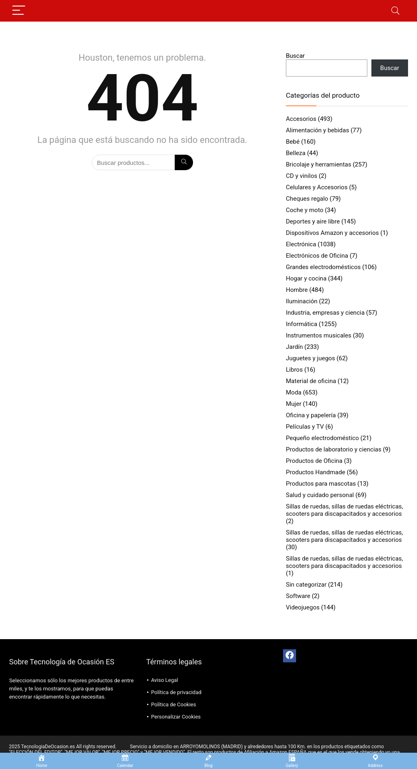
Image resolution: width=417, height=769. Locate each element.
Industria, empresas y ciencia (325, 312)
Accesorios (301, 119)
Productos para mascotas (321, 483)
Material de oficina (311, 381)
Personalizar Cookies (176, 717)
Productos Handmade (315, 472)
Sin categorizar (306, 584)
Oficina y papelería (311, 415)
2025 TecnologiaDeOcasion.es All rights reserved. (62, 746)
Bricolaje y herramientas (318, 164)
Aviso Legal (164, 680)
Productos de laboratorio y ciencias (333, 449)
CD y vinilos (301, 176)
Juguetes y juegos (310, 358)
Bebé (293, 141)
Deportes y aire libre (313, 221)
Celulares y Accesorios (316, 187)
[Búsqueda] (184, 162)
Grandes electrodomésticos (323, 267)
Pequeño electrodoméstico (322, 438)
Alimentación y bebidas (317, 130)
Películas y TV (305, 426)
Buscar (295, 55)
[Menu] (19, 11)
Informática (301, 324)
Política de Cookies (173, 704)
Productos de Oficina (314, 460)
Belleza (295, 153)
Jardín (294, 347)
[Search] (395, 11)
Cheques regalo (307, 198)
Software (298, 596)
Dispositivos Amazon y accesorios (332, 233)
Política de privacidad (176, 692)
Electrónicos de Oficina (317, 255)
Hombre (297, 290)
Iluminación (302, 301)
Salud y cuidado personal (320, 495)
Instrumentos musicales (318, 335)
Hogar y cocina (306, 278)
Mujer (293, 404)
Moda (293, 392)
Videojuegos (303, 607)
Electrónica (301, 244)
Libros (294, 369)
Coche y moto (304, 210)
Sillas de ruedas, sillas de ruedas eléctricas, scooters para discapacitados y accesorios (344, 510)
